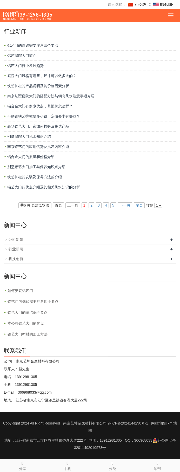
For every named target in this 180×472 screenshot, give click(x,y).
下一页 (124, 205)
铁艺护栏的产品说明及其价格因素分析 (38, 86)
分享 (22, 465)
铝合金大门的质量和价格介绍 (31, 157)
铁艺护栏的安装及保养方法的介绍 (34, 177)
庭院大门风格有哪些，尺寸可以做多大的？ (41, 76)
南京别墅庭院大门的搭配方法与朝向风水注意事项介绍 (51, 96)
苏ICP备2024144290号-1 (128, 423)
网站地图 (158, 423)
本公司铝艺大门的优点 (26, 323)
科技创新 (16, 259)
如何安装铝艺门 (20, 291)
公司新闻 (16, 239)
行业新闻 (16, 249)
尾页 (139, 205)
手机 (67, 465)
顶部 (157, 465)
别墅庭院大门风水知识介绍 (29, 136)
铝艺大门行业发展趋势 (25, 66)
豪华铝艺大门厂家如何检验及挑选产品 (38, 126)
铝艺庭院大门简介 (21, 55)
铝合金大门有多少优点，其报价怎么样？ (40, 106)
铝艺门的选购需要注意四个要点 (32, 45)
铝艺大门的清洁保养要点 (28, 312)
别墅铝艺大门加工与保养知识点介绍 (36, 167)
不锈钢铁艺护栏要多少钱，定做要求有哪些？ (43, 116)
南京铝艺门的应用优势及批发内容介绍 (38, 147)
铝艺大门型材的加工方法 (28, 334)
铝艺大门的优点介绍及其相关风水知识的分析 (43, 187)
